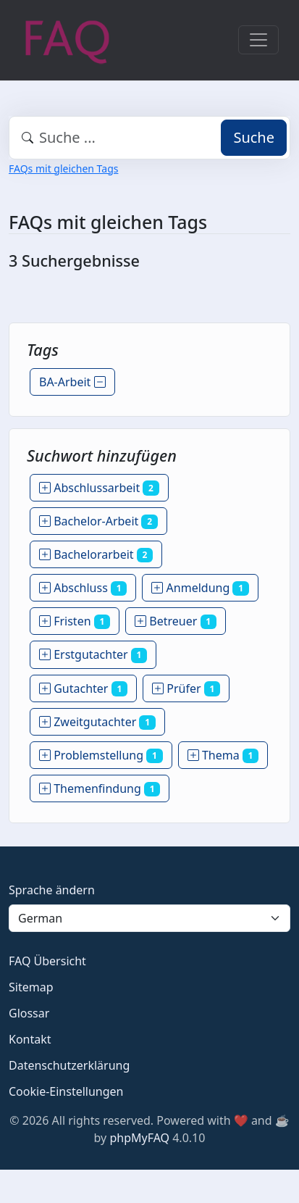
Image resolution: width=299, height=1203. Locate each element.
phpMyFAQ (139, 1138)
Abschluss (83, 588)
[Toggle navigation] (258, 39)
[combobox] (149, 137)
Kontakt (30, 1039)
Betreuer (175, 621)
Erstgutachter (93, 654)
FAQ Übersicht (47, 961)
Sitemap (31, 987)
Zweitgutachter (97, 722)
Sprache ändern (52, 890)
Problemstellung (101, 755)
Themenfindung (99, 788)
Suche (253, 137)
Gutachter (83, 688)
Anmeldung (199, 588)
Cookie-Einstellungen (66, 1091)
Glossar (29, 1013)
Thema (223, 755)
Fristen (74, 621)
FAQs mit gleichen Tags (63, 168)
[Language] (149, 918)
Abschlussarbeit (99, 488)
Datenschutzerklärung (69, 1065)
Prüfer (186, 688)
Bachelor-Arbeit (98, 521)
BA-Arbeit (72, 382)
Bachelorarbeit (96, 554)
